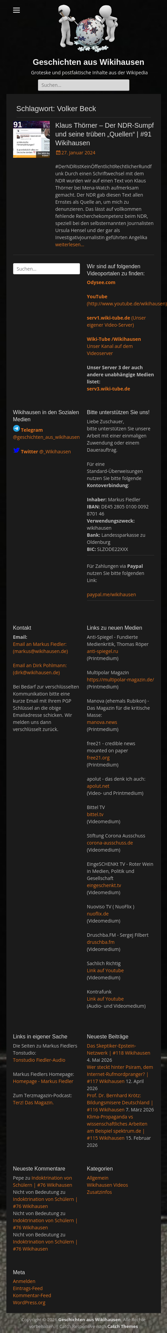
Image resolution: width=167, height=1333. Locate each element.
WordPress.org (29, 1302)
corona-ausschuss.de (110, 842)
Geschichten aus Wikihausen (88, 62)
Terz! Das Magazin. (33, 1102)
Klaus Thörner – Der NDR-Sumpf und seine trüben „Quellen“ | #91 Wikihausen (104, 134)
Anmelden (24, 1281)
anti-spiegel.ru (102, 651)
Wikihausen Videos (107, 1185)
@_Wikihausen (46, 451)
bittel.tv (95, 814)
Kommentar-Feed (32, 1295)
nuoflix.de (98, 913)
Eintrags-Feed (28, 1288)
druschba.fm (101, 942)
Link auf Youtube (105, 970)
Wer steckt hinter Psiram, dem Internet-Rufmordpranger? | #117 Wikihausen (120, 1074)
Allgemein (98, 1178)
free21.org (98, 757)
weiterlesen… (69, 244)
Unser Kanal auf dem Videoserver (114, 346)
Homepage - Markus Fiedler (43, 1081)
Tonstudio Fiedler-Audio (39, 1060)
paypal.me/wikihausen (111, 594)
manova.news (102, 722)
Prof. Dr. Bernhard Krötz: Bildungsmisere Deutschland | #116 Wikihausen (120, 1102)
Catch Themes (122, 1326)
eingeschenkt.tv (104, 885)
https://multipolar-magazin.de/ (120, 679)
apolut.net (98, 786)
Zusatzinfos (99, 1192)
